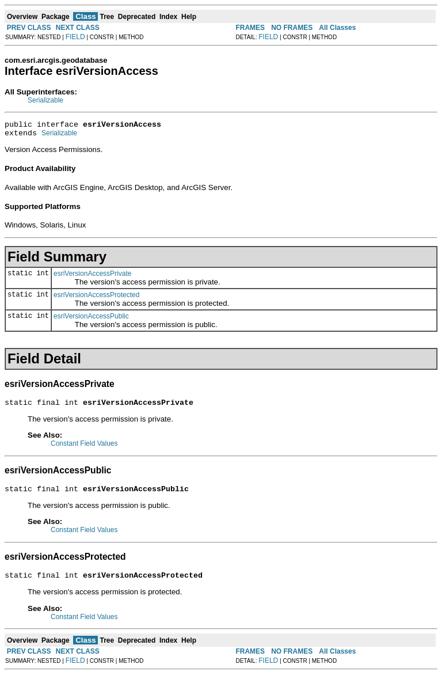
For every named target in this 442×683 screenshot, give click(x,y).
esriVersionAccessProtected (96, 298)
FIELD (75, 37)
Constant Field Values (84, 449)
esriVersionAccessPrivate (92, 277)
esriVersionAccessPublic (91, 320)
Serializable (45, 100)
